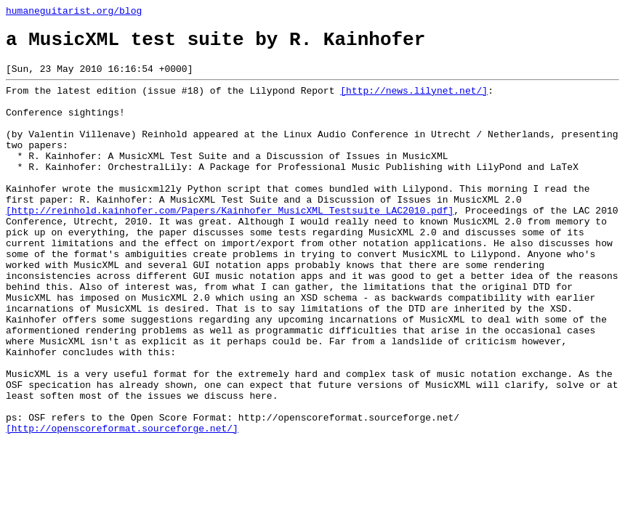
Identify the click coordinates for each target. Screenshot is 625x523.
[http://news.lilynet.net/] (414, 101)
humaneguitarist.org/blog (74, 12)
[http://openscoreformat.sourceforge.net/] (122, 506)
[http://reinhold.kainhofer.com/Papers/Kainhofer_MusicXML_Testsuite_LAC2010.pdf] (229, 244)
